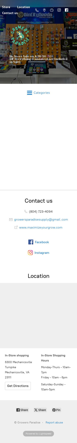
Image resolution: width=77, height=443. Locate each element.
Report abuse (54, 422)
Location (23, 7)
